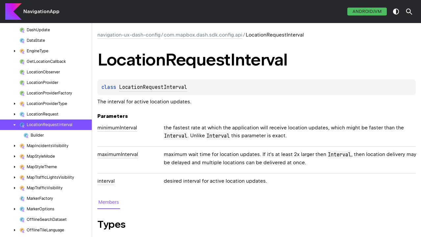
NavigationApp (41, 11)
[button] (409, 11)
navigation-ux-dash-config (129, 35)
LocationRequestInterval (153, 87)
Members (108, 202)
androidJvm (367, 11)
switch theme (396, 11)
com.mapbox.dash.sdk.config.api (203, 35)
